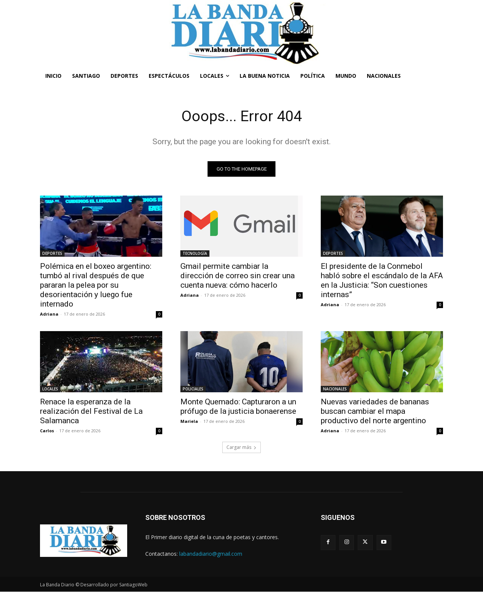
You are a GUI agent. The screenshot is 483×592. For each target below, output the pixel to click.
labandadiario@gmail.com (210, 553)
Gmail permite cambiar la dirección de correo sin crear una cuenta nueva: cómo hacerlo (237, 276)
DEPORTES (52, 253)
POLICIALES (193, 389)
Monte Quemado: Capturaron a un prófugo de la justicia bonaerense (238, 407)
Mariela (189, 421)
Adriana (49, 314)
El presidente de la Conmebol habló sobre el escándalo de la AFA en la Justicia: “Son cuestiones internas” (382, 280)
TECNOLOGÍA (195, 253)
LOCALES (50, 389)
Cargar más (241, 447)
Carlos (47, 431)
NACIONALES (335, 389)
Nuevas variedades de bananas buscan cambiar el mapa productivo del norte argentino (375, 412)
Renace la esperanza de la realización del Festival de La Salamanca (91, 412)
